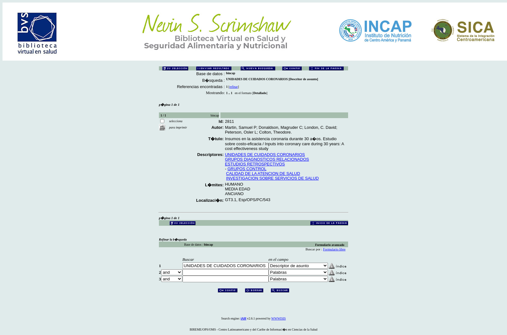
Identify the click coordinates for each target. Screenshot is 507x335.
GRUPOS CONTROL (246, 168)
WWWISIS (278, 318)
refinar (234, 86)
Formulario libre (334, 249)
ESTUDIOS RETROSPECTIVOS (255, 164)
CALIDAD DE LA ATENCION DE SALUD (263, 173)
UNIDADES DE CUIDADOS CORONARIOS (265, 154)
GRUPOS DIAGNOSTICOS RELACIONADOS (267, 159)
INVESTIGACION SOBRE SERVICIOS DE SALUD (272, 178)
